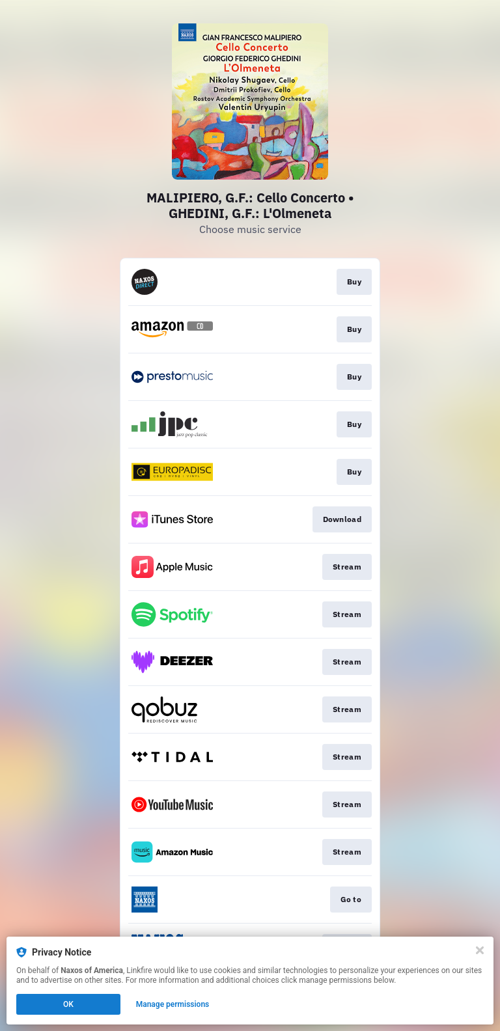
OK (68, 1004)
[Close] (479, 950)
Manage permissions (173, 1004)
